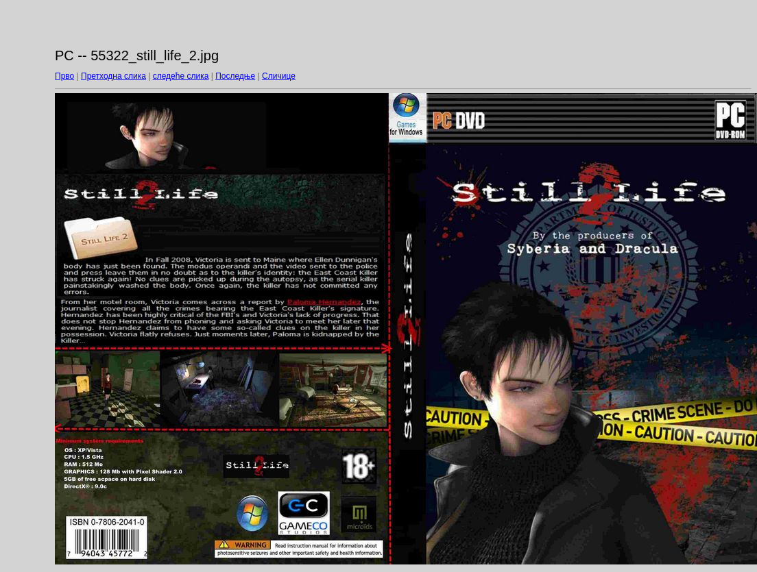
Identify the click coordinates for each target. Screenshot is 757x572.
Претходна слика (113, 76)
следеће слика (181, 76)
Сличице (279, 76)
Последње (235, 76)
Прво (64, 76)
